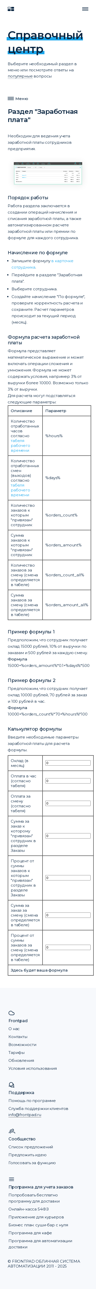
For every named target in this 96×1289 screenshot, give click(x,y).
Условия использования (32, 1068)
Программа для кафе (30, 1232)
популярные (20, 76)
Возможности (22, 1044)
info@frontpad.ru (24, 1114)
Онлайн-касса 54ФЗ (28, 1209)
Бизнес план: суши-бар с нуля (38, 1224)
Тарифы (16, 1052)
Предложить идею (27, 1154)
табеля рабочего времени (20, 445)
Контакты (17, 1036)
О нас (14, 1028)
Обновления (21, 1060)
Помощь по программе (32, 1100)
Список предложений (30, 1146)
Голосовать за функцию (32, 1162)
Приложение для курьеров (36, 1217)
